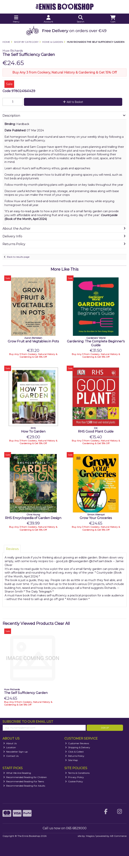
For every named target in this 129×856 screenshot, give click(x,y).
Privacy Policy (74, 777)
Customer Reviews (77, 743)
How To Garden (33, 431)
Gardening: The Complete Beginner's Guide (96, 343)
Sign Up (105, 727)
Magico (90, 836)
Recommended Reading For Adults (24, 785)
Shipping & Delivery (77, 747)
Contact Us (11, 755)
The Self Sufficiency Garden (26, 693)
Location (9, 747)
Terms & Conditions (77, 772)
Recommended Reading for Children (25, 777)
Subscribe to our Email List (28, 721)
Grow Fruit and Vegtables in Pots (33, 341)
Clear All (62, 623)
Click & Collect (74, 751)
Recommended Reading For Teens (23, 781)
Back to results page (18, 256)
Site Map (71, 760)
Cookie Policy (74, 781)
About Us (10, 743)
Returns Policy (74, 755)
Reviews (12, 549)
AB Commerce (118, 836)
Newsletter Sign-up (15, 751)
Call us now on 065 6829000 (64, 828)
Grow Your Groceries (96, 518)
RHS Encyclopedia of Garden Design (33, 518)
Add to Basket (73, 102)
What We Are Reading (17, 772)
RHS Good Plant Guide (96, 431)
